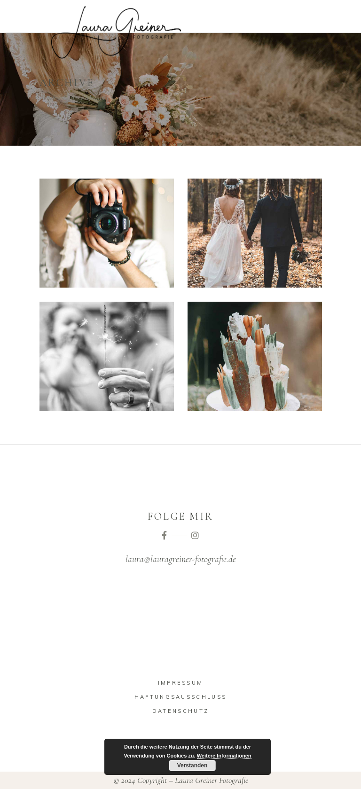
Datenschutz (180, 711)
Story (71, 97)
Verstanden (192, 765)
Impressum (181, 683)
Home (48, 97)
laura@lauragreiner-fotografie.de (181, 559)
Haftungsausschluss (180, 697)
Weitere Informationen (224, 755)
